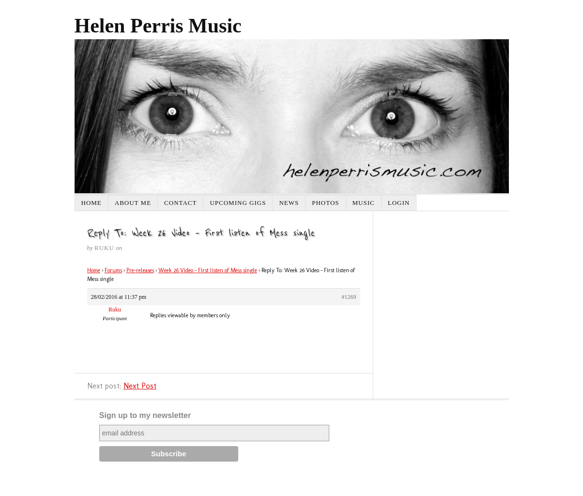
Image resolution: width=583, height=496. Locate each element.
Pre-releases (140, 270)
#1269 (349, 297)
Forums (113, 270)
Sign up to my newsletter (145, 415)
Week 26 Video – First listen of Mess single (207, 270)
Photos (325, 202)
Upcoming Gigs (238, 202)
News (289, 202)
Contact (180, 202)
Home (91, 202)
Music (364, 202)
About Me (133, 202)
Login (399, 202)
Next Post (139, 385)
